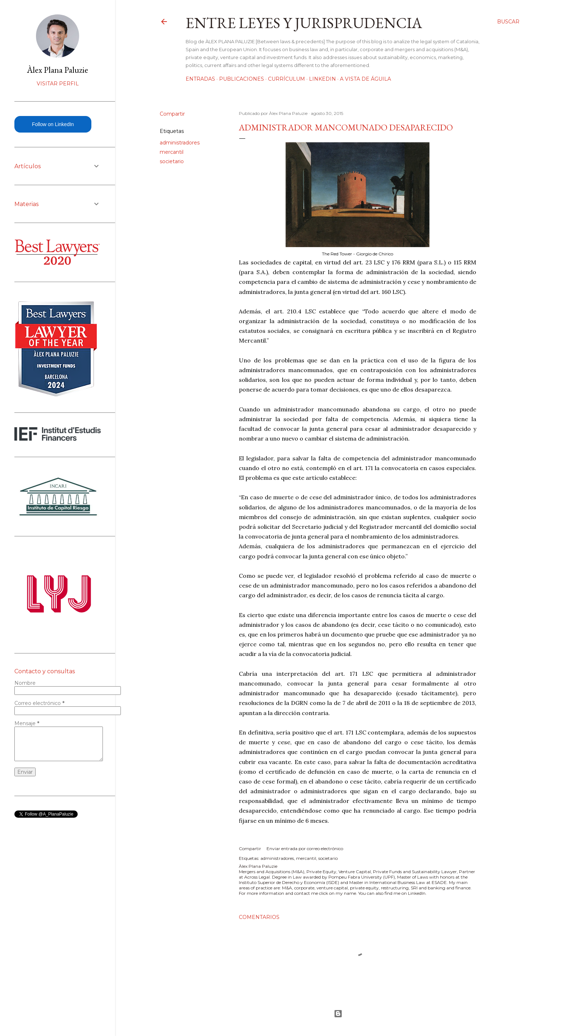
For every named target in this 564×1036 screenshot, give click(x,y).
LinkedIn (322, 79)
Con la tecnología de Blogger (338, 1013)
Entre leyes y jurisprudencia (304, 23)
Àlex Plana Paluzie (57, 69)
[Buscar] (508, 21)
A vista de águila (365, 79)
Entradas (200, 79)
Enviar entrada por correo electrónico (305, 848)
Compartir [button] (172, 114)
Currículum (286, 79)
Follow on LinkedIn (53, 124)
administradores (180, 142)
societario (172, 161)
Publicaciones (241, 79)
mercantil (171, 152)
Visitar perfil (58, 83)
